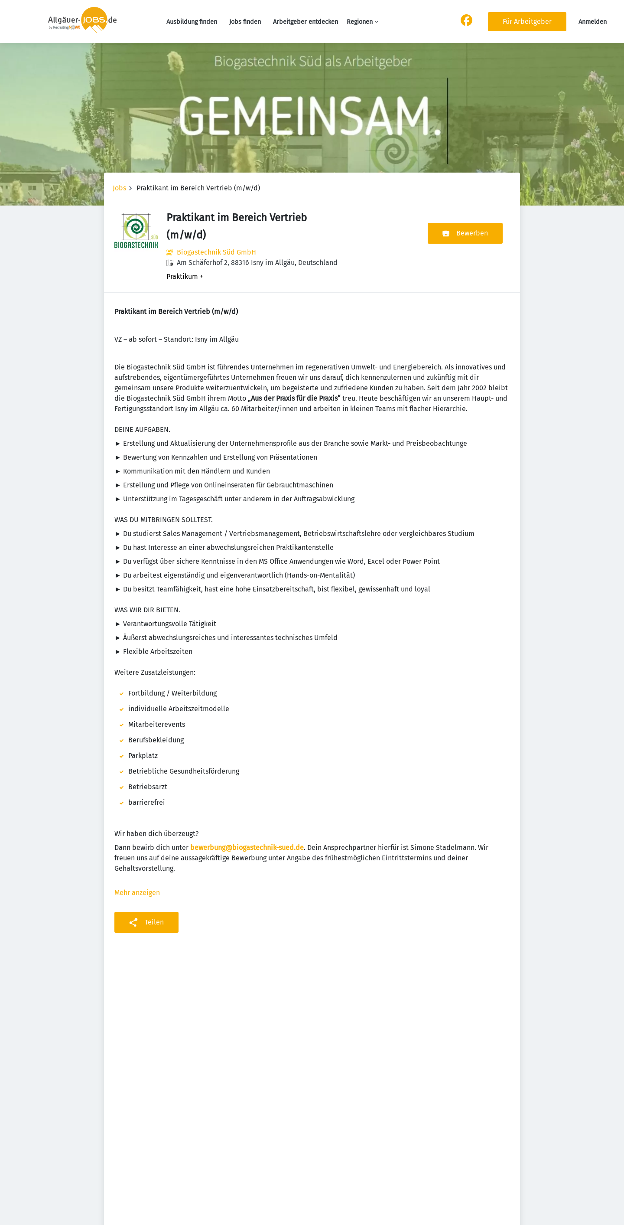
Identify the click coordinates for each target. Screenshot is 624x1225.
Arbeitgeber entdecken (305, 22)
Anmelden (592, 22)
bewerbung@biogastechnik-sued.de (247, 847)
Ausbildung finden (191, 22)
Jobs (119, 188)
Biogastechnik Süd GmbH (216, 252)
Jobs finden (245, 22)
